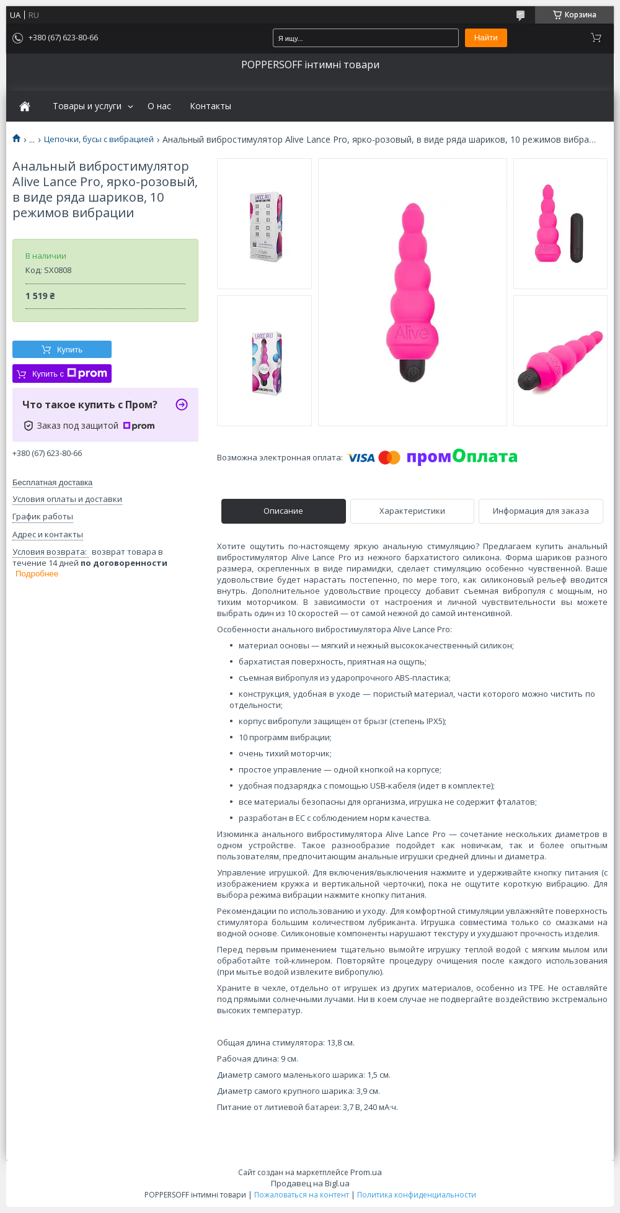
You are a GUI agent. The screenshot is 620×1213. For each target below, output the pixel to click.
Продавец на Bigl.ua (310, 1183)
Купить (69, 349)
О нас (159, 106)
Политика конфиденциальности (416, 1194)
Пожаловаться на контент (301, 1194)
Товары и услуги (87, 106)
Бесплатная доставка (52, 482)
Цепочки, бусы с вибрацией (99, 139)
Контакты (210, 106)
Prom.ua (366, 1172)
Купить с (69, 373)
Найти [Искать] (486, 37)
